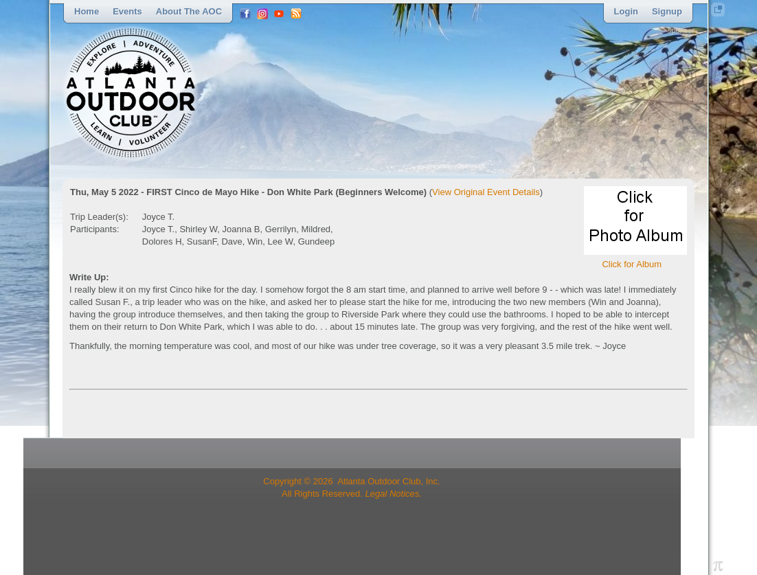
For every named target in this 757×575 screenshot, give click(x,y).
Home (86, 11)
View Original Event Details (486, 192)
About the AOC (189, 11)
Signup (667, 11)
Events (127, 11)
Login (626, 11)
